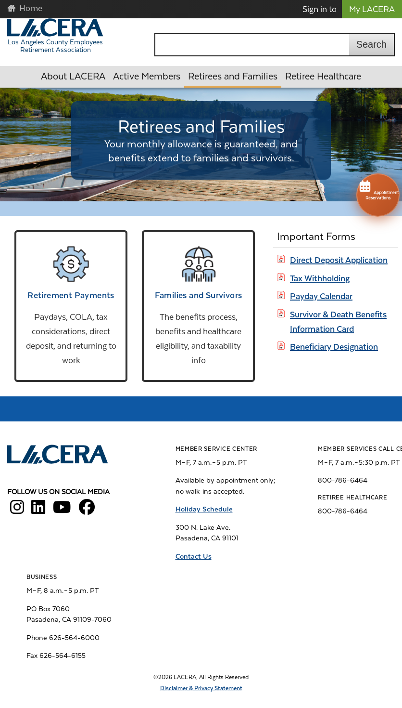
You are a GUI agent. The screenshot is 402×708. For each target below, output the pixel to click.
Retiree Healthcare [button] (323, 76)
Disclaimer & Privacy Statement (201, 688)
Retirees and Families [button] (232, 76)
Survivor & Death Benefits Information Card (338, 322)
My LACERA (372, 9)
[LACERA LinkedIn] (38, 510)
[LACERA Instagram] (17, 510)
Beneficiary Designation (334, 347)
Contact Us (194, 556)
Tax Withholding (320, 278)
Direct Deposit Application (339, 260)
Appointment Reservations (378, 189)
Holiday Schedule (204, 509)
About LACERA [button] (73, 76)
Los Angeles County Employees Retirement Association (55, 45)
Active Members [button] (146, 76)
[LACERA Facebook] (87, 510)
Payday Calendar (321, 296)
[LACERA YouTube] (62, 510)
